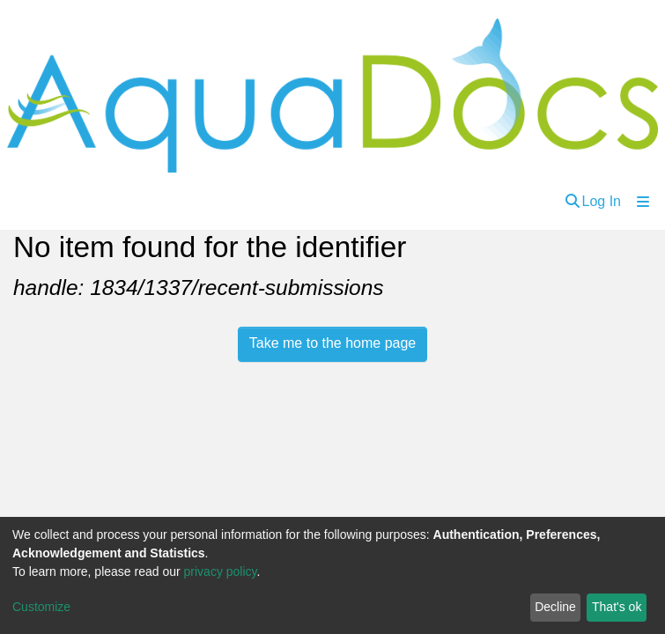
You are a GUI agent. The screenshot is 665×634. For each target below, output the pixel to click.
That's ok (616, 607)
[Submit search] (572, 201)
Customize (41, 607)
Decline (555, 607)
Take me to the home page (332, 342)
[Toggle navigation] (643, 202)
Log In (601, 201)
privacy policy (220, 571)
